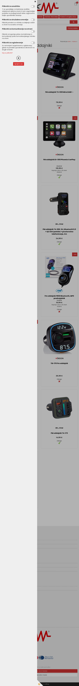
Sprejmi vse (18, 64)
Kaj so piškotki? (7, 53)
